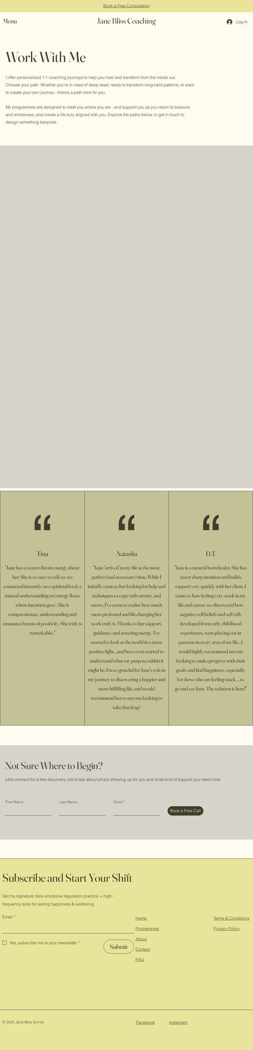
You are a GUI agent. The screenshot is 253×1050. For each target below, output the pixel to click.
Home (141, 918)
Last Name (68, 802)
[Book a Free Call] (185, 811)
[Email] (66, 927)
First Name (14, 802)
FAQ (140, 959)
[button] (15, 21)
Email (118, 802)
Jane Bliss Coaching (126, 21)
